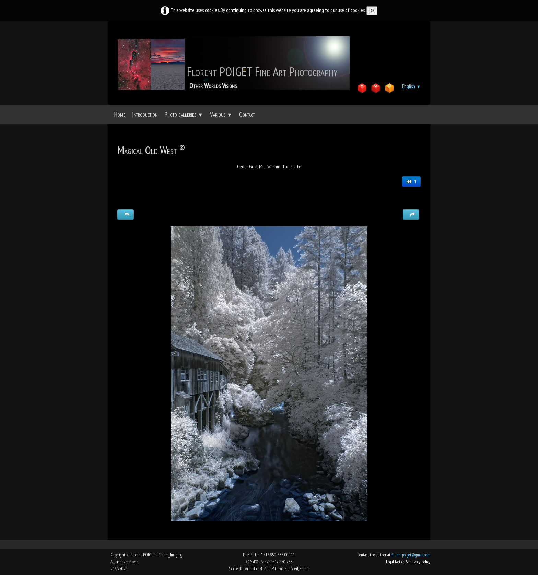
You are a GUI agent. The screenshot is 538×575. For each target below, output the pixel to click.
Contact (247, 114)
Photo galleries (183, 114)
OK (372, 10)
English (411, 86)
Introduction (144, 114)
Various (221, 114)
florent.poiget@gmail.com (410, 555)
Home (119, 114)
